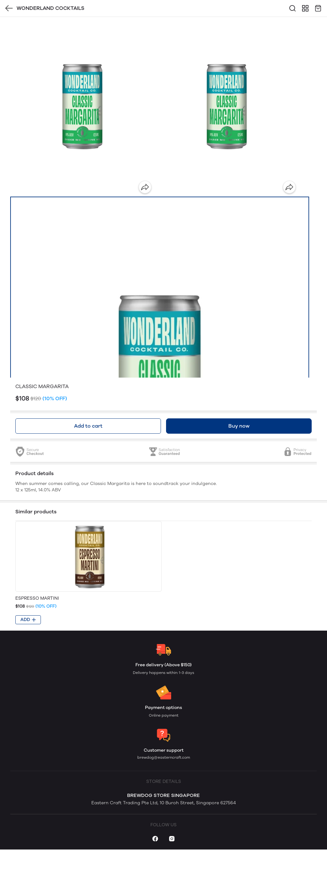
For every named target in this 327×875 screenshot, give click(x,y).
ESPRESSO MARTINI (37, 598)
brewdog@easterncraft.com (163, 757)
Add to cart (88, 426)
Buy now (238, 426)
